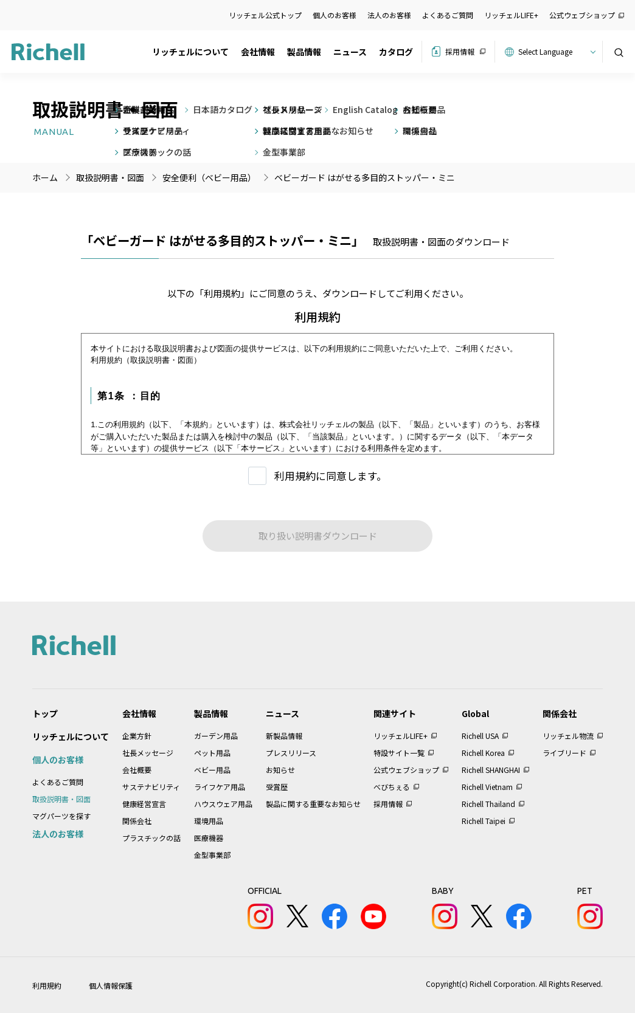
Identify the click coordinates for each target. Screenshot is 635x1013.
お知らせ (280, 769)
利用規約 (46, 985)
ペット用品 (212, 752)
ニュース (350, 52)
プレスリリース (291, 752)
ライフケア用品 (219, 786)
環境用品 (208, 821)
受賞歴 (277, 786)
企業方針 (136, 735)
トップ (45, 713)
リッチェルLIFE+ (511, 15)
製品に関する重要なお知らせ (313, 803)
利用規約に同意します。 (330, 475)
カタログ (396, 52)
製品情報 (304, 52)
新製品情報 (284, 735)
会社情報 (258, 52)
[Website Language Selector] (555, 52)
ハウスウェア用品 (223, 803)
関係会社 (136, 821)
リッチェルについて (190, 52)
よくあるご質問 (447, 15)
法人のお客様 (389, 15)
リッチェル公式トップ (265, 15)
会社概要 (136, 769)
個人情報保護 (111, 985)
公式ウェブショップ (582, 15)
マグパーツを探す (61, 816)
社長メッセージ (147, 752)
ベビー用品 (212, 769)
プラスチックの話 (151, 838)
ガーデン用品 (216, 735)
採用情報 (459, 51)
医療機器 (208, 838)
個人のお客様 (334, 15)
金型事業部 (212, 855)
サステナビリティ (151, 786)
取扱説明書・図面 (61, 799)
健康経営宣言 (144, 803)
